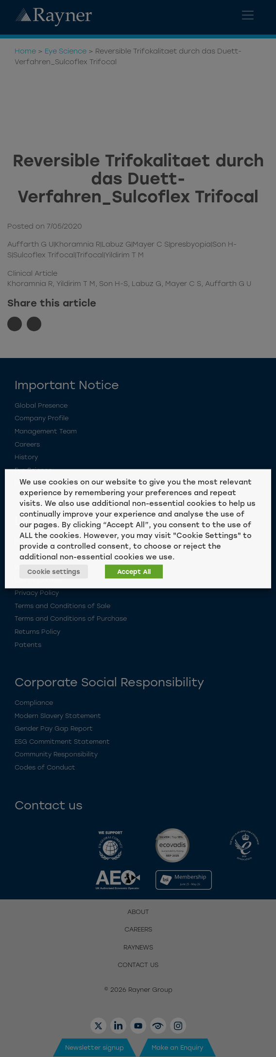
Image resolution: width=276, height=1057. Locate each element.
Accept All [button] (134, 571)
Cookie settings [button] (53, 571)
